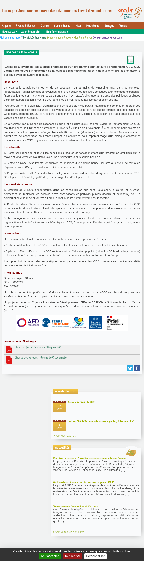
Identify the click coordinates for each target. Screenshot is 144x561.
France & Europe (25, 26)
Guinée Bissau (62, 26)
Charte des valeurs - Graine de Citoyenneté (36, 360)
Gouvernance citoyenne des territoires (69, 37)
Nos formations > (57, 32)
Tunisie (123, 26)
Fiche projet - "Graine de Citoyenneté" (33, 349)
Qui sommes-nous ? (11, 37)
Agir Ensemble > (31, 32)
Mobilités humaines (34, 37)
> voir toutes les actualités (68, 531)
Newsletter (9, 32)
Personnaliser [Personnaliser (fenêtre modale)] (95, 556)
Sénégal (109, 26)
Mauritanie (92, 26)
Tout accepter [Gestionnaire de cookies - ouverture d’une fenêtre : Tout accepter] (50, 556)
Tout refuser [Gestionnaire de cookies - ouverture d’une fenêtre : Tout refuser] (72, 556)
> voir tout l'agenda (64, 435)
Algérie (6, 26)
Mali (78, 26)
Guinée (45, 26)
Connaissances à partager (108, 37)
